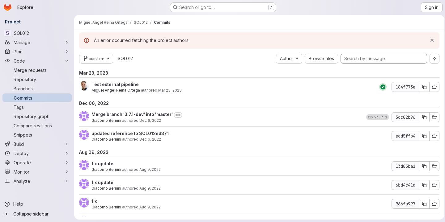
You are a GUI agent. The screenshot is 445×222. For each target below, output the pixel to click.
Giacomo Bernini (106, 120)
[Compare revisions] (37, 125)
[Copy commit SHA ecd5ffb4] (422, 136)
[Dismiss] (430, 40)
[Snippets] (37, 134)
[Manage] (37, 42)
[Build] (37, 144)
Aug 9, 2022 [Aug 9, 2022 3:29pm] (150, 188)
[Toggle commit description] (178, 115)
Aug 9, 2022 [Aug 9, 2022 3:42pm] (150, 169)
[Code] (37, 60)
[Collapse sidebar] (37, 214)
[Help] (37, 204)
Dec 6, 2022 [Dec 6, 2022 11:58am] (150, 139)
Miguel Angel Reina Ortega (115, 90)
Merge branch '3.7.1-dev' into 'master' (132, 114)
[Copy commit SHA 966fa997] (422, 204)
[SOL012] (37, 33)
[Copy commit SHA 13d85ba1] (422, 166)
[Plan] (37, 51)
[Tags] (37, 107)
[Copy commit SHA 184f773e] (422, 87)
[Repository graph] (37, 116)
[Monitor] (37, 171)
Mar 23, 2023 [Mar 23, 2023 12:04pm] (170, 90)
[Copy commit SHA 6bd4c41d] (422, 185)
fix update (102, 163)
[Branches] (37, 88)
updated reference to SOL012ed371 (130, 133)
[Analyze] (37, 181)
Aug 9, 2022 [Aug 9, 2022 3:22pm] (150, 207)
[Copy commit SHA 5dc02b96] (422, 117)
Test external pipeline (115, 84)
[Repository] (37, 79)
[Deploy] (37, 153)
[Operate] (37, 162)
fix (94, 201)
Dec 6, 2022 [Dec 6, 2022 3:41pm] (150, 120)
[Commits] (37, 97)
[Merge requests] (37, 70)
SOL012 (125, 58)
